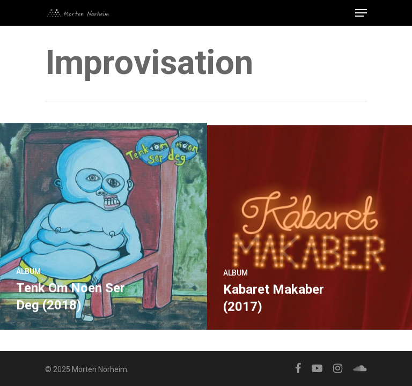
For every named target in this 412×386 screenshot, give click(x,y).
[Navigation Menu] (361, 13)
